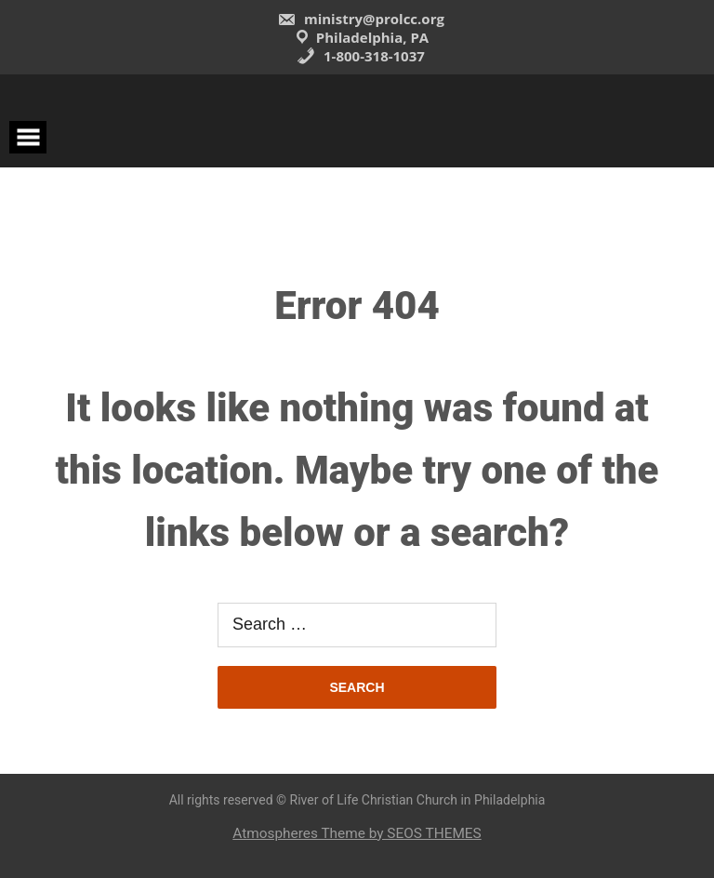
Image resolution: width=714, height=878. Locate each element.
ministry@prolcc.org (360, 18)
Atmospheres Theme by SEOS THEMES (356, 833)
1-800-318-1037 (361, 56)
